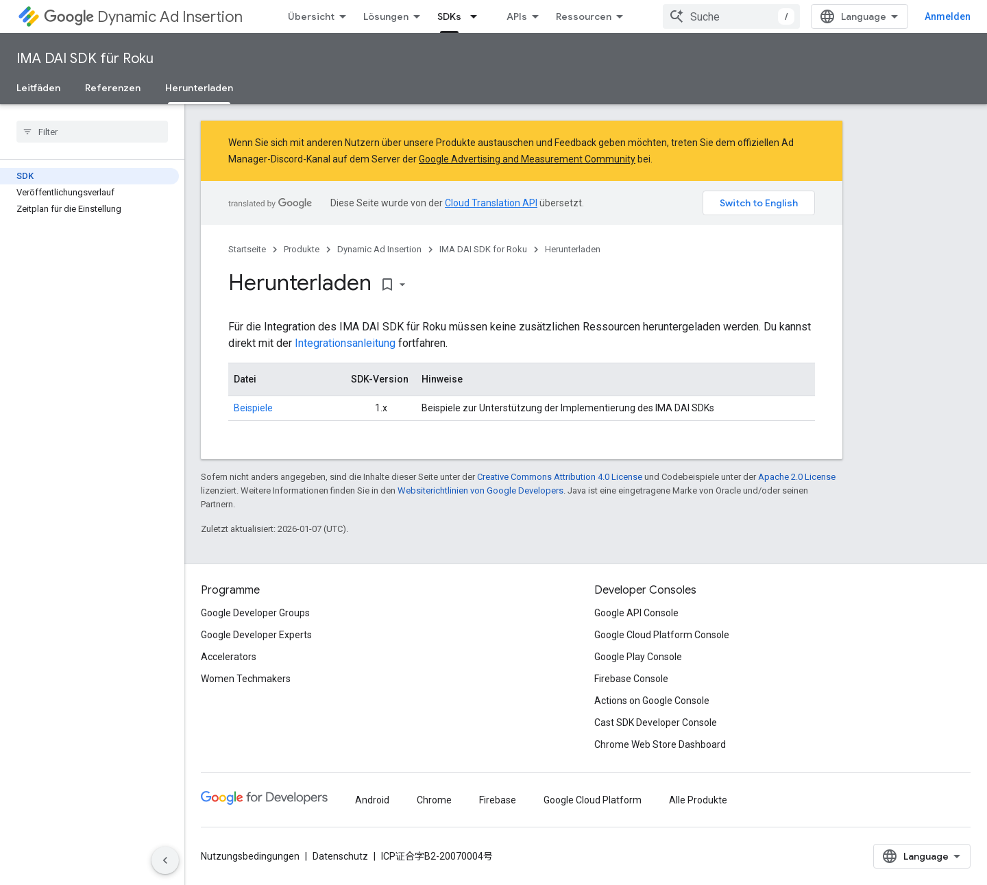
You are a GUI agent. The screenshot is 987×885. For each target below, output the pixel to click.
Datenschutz (340, 856)
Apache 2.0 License (797, 477)
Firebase (497, 800)
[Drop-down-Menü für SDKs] (477, 16)
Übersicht (311, 16)
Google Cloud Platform (593, 800)
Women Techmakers (246, 678)
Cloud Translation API (491, 202)
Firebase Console (631, 678)
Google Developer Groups (255, 612)
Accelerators (228, 656)
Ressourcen (583, 16)
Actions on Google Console (651, 700)
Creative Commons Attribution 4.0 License (559, 477)
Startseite (247, 249)
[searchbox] (92, 132)
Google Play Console (638, 656)
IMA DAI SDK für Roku (85, 58)
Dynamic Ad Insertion (143, 17)
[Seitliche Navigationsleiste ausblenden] (165, 860)
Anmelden (948, 16)
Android (372, 800)
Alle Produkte (698, 800)
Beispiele (253, 407)
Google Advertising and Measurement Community (527, 159)
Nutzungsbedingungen (250, 856)
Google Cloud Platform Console (661, 634)
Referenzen (113, 88)
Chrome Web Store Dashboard (660, 744)
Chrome (434, 800)
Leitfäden (38, 88)
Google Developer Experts (256, 634)
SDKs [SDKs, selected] (449, 16)
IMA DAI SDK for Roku (483, 249)
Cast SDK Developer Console (655, 722)
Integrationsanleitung (345, 343)
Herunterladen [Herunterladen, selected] (199, 88)
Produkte (301, 249)
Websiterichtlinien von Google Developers (480, 490)
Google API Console (636, 612)
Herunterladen (572, 249)
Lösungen (386, 16)
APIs (517, 16)
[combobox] (731, 16)
